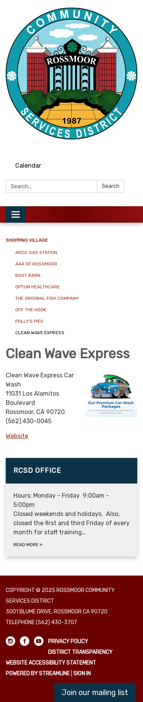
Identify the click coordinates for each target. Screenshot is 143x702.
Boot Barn (27, 275)
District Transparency (80, 652)
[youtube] (132, 146)
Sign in (82, 673)
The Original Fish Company (47, 298)
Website (17, 436)
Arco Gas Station (36, 252)
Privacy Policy (68, 641)
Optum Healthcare (37, 287)
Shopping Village (27, 240)
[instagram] (104, 146)
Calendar (28, 165)
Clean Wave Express (39, 332)
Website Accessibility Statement (51, 663)
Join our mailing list (95, 692)
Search (110, 186)
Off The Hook (30, 309)
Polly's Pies (29, 321)
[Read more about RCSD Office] (71, 507)
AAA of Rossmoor (36, 264)
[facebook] (118, 146)
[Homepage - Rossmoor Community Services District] (71, 73)
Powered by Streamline (38, 673)
